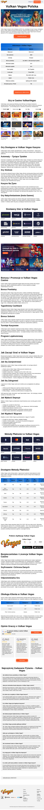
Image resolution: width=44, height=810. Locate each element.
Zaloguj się (30, 1)
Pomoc (24, 792)
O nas (24, 790)
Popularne (6, 109)
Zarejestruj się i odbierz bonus (22, 92)
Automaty (38, 109)
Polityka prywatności (25, 799)
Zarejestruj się (37, 1)
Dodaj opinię (36, 633)
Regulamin (25, 801)
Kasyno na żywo (16, 109)
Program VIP (39, 799)
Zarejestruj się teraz (22, 36)
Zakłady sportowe (38, 795)
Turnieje (38, 801)
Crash (27, 109)
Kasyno (38, 790)
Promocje (39, 797)
